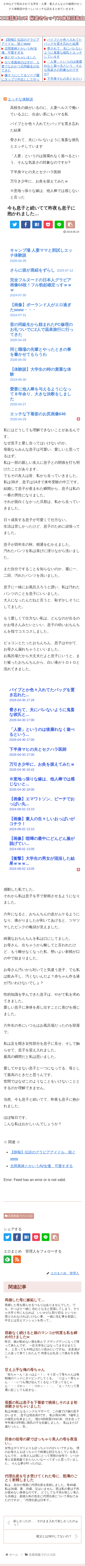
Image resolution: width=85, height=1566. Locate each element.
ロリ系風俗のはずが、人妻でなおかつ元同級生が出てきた (20, 66)
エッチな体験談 (20, 99)
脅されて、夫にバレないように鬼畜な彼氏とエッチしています (63, 52)
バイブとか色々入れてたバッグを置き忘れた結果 (44, 127)
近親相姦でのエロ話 (19, 1215)
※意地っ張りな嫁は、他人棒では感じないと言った (44, 194)
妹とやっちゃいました (20, 57)
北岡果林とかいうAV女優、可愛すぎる (41, 1166)
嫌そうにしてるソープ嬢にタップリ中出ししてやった (20, 79)
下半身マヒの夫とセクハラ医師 (35, 172)
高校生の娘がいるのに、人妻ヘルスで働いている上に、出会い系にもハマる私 (44, 111)
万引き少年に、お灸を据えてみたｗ (39, 181)
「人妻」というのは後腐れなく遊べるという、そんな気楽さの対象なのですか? (44, 159)
